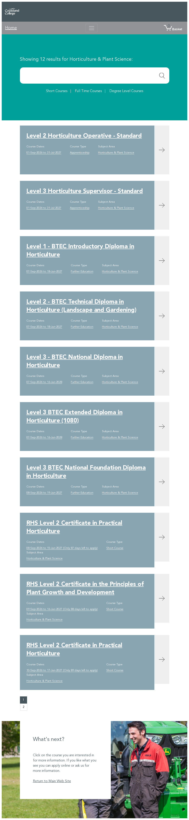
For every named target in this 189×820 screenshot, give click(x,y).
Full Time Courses (88, 91)
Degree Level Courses (126, 91)
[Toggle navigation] (92, 28)
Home (11, 28)
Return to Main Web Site (52, 781)
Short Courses (56, 91)
